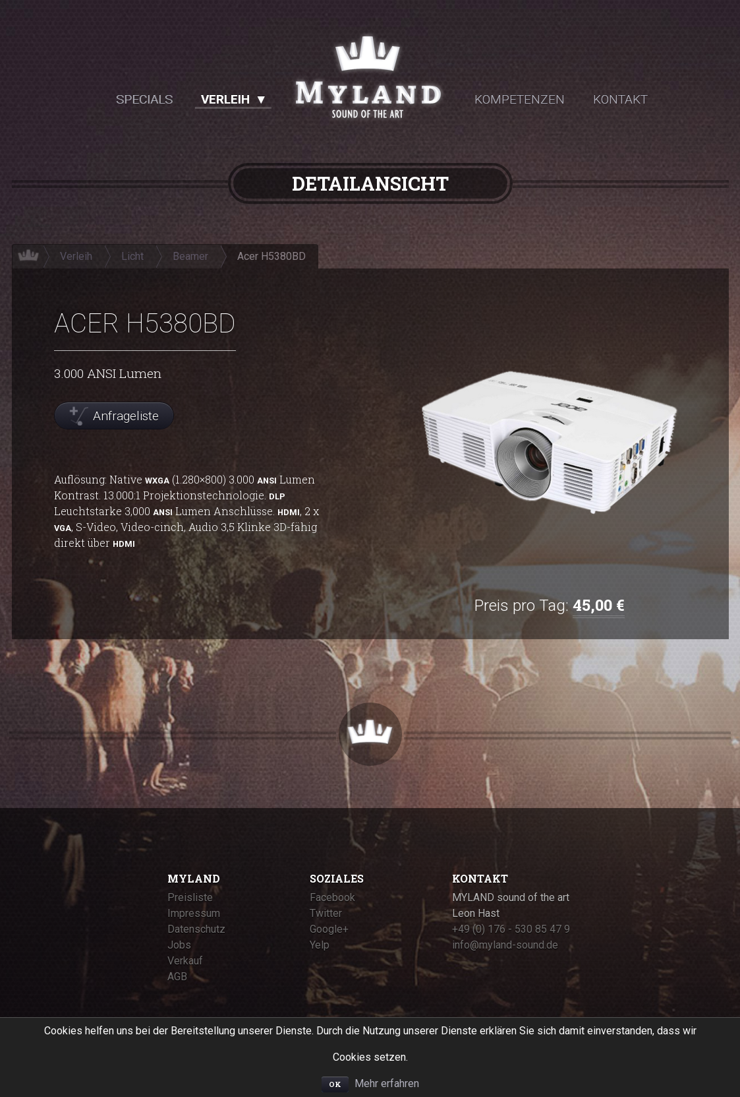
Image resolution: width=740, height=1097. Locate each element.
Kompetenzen (519, 99)
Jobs (179, 945)
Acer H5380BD (271, 256)
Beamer (190, 256)
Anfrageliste (126, 415)
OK (335, 1084)
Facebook (332, 897)
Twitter (326, 913)
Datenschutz (196, 929)
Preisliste (190, 897)
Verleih (225, 99)
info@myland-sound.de (505, 945)
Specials (144, 99)
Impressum (193, 913)
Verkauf (185, 961)
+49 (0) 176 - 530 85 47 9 (511, 929)
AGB (177, 976)
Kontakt (620, 99)
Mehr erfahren (387, 1083)
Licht (132, 256)
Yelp (319, 945)
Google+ (329, 929)
